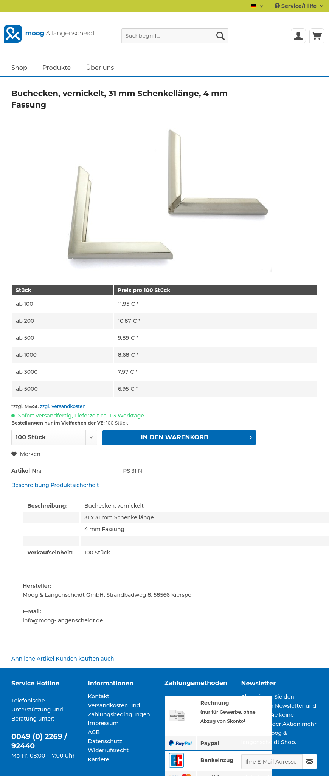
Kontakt (98, 696)
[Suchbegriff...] (174, 35)
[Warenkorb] (316, 35)
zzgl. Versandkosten (63, 406)
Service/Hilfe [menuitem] (296, 6)
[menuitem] (174, 39)
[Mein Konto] (298, 35)
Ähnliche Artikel (32, 658)
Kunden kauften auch (85, 658)
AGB (94, 732)
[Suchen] (220, 35)
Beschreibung (30, 485)
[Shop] (19, 67)
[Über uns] (99, 67)
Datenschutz (105, 741)
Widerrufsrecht (108, 750)
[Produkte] (57, 67)
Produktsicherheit (75, 485)
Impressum (103, 723)
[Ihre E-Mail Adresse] (272, 761)
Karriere (98, 759)
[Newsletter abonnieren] (310, 761)
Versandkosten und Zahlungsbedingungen (119, 710)
